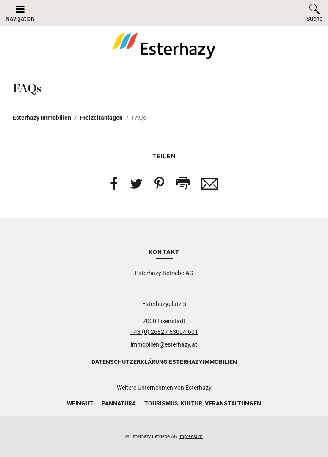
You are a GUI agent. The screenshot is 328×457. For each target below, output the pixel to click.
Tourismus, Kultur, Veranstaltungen (202, 403)
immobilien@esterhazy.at (164, 344)
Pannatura (119, 403)
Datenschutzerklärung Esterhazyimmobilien (164, 361)
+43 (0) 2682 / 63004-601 (164, 331)
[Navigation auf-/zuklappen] (20, 13)
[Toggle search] (314, 13)
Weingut (80, 403)
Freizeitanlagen (101, 117)
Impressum (191, 436)
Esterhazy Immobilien (42, 117)
